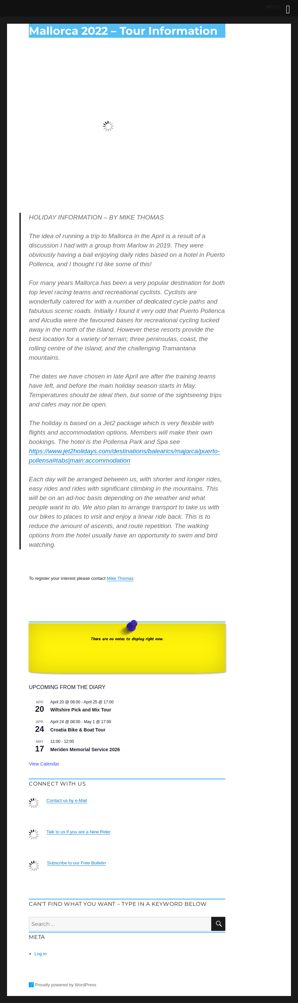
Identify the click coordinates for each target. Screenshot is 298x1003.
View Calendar (44, 764)
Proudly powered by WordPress (65, 984)
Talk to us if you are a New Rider (79, 831)
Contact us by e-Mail (67, 800)
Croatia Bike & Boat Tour (77, 729)
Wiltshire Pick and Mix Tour (80, 709)
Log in (40, 953)
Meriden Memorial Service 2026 (85, 749)
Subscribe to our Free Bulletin (76, 862)
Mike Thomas (120, 578)
